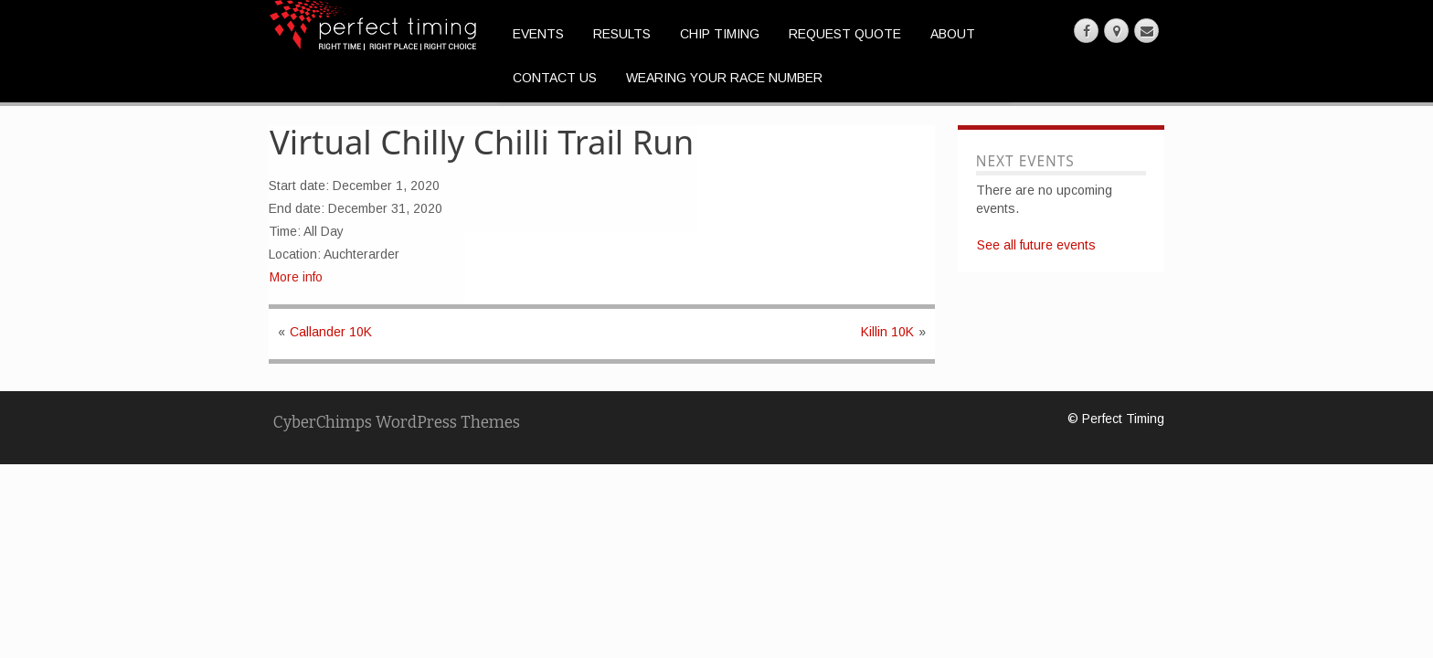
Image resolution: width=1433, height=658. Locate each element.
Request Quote (845, 34)
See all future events (1036, 245)
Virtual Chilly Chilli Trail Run (482, 141)
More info (296, 277)
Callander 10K (331, 331)
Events (538, 34)
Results (622, 34)
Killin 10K (887, 331)
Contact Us (555, 77)
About (952, 34)
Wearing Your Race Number (724, 77)
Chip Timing (719, 34)
